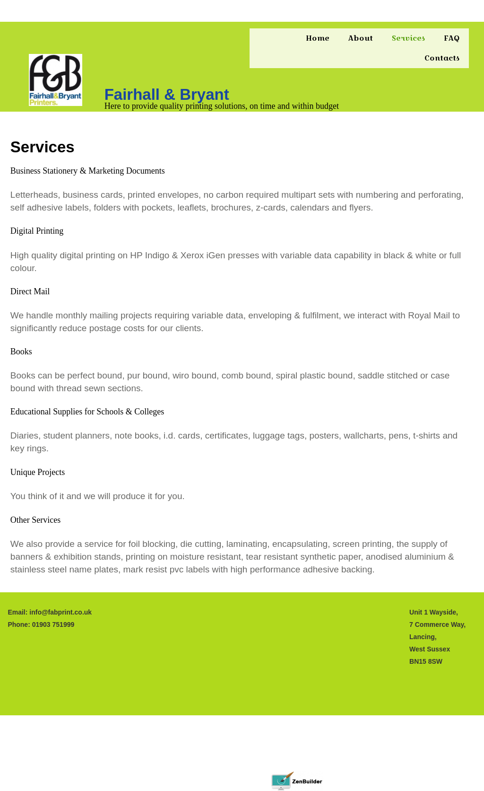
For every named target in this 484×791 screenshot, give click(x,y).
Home (317, 38)
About (360, 38)
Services (408, 38)
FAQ (451, 38)
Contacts (441, 58)
